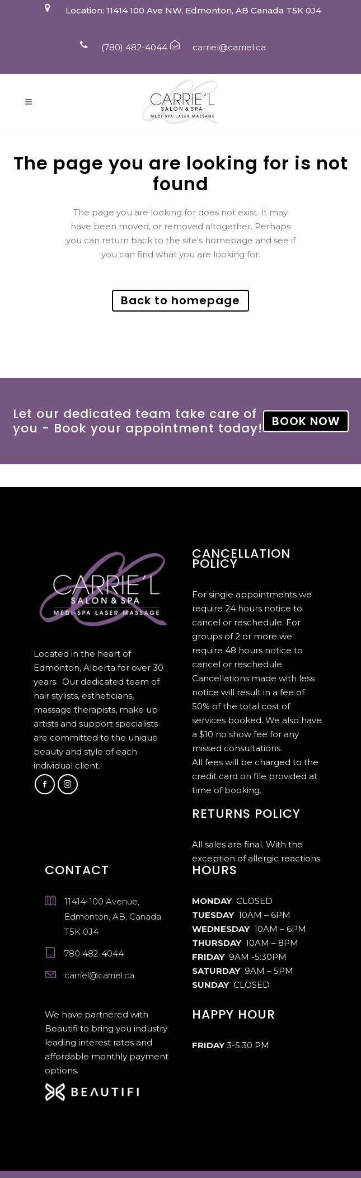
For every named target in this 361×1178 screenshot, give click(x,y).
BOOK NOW (306, 421)
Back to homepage (180, 300)
